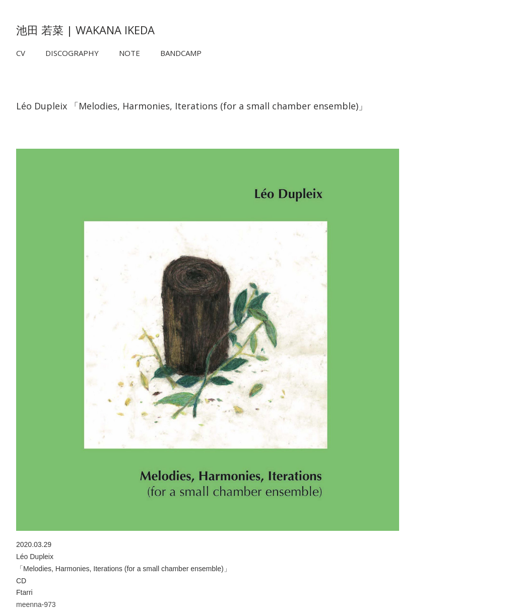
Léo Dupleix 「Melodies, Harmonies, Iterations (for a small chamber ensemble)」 (191, 106)
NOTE (129, 53)
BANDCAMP (181, 53)
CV (20, 53)
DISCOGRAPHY (72, 53)
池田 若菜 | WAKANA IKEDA (85, 29)
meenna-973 (36, 604)
